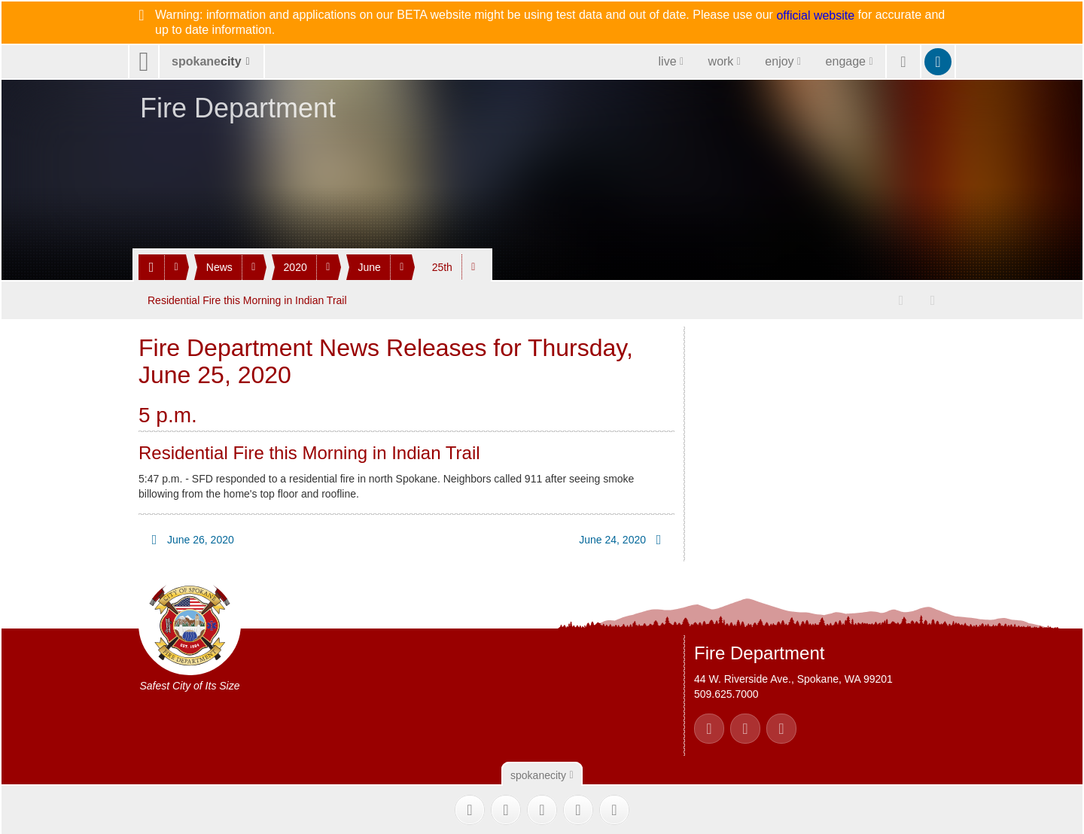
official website (815, 16)
